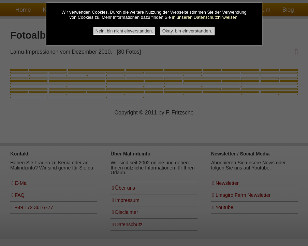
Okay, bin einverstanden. (187, 30)
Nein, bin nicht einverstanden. (124, 30)
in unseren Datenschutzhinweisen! (205, 17)
